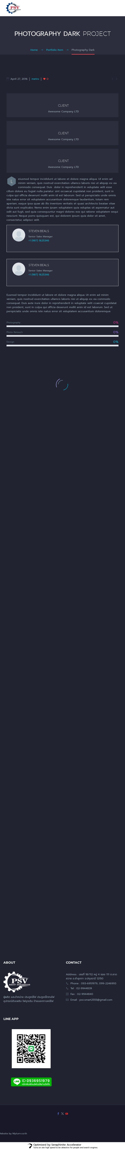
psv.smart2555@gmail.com (95, 1000)
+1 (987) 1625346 (38, 241)
